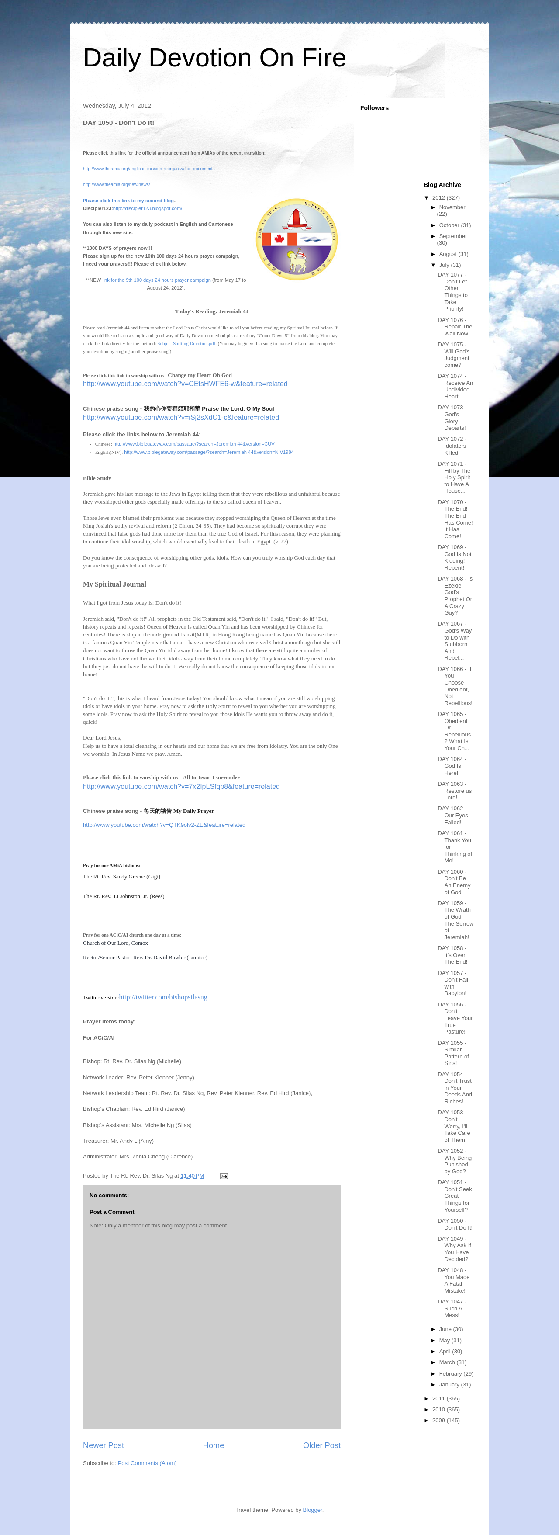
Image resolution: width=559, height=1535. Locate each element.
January (450, 1384)
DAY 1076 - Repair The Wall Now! (455, 327)
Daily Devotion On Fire (215, 57)
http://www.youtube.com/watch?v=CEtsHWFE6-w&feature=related (185, 383)
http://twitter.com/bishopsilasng (163, 997)
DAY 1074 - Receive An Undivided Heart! (455, 386)
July (445, 265)
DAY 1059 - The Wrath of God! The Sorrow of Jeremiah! (455, 920)
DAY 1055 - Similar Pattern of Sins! (453, 1053)
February (451, 1373)
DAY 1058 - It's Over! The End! (452, 955)
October (450, 225)
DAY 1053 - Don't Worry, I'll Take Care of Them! (454, 1126)
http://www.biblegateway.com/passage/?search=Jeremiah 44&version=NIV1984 (209, 452)
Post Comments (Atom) (147, 1463)
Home (213, 1445)
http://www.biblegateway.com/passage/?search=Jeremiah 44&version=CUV (194, 443)
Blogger (312, 1510)
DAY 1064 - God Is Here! (452, 766)
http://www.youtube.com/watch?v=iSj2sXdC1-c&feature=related (181, 417)
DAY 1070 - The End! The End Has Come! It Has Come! (455, 519)
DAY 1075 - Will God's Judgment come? (453, 354)
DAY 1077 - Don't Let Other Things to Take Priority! (452, 291)
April (445, 1351)
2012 (439, 197)
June (446, 1329)
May (445, 1340)
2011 (439, 1398)
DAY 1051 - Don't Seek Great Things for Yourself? (455, 1196)
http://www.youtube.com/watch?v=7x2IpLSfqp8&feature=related (181, 786)
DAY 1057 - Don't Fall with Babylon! (453, 983)
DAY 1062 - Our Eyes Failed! (453, 815)
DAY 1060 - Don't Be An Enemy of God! (454, 881)
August (449, 254)
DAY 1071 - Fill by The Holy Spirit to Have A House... (454, 477)
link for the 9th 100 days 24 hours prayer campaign (156, 280)
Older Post (322, 1445)
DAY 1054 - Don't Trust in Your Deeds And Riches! (455, 1088)
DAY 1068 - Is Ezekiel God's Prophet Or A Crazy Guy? (455, 595)
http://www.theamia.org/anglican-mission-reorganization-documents (149, 168)
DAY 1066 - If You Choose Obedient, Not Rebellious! (455, 686)
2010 (439, 1409)
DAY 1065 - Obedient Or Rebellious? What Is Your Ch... (454, 731)
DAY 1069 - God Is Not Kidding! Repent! (454, 557)
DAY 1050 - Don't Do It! (455, 1224)
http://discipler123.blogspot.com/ (147, 208)
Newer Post (103, 1445)
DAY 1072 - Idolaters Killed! (452, 446)
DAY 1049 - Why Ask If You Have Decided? (454, 1248)
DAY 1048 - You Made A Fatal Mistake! (453, 1280)
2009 (439, 1420)
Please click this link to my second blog (128, 200)
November (452, 207)
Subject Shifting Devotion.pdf (186, 343)
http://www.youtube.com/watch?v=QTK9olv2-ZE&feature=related (164, 825)
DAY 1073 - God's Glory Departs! (452, 417)
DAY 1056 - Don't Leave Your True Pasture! (455, 1018)
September (453, 236)
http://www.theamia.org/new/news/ (116, 184)
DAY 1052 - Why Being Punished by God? (455, 1161)
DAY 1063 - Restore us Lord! (455, 791)
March (448, 1362)
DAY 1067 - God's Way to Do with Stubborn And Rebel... (455, 640)
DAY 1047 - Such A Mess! (452, 1308)
